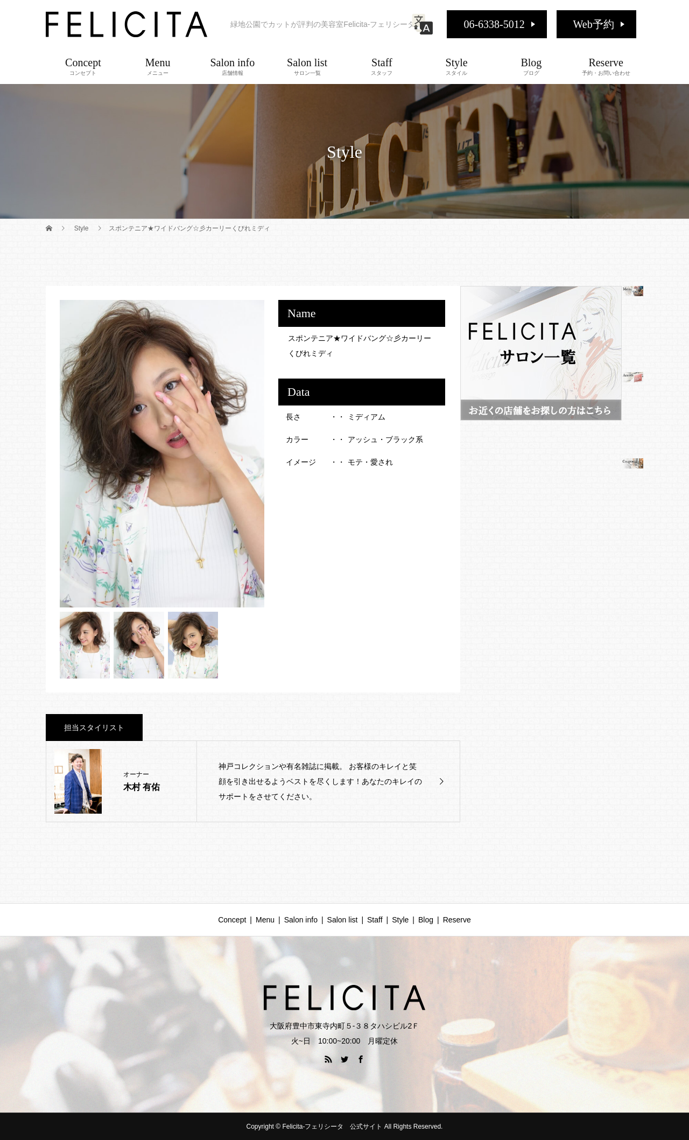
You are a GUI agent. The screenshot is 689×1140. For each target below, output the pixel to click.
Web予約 (593, 24)
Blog (532, 66)
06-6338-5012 (493, 24)
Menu (158, 66)
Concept (83, 66)
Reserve (606, 66)
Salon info (233, 66)
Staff (382, 66)
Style (457, 66)
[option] (162, 453)
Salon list (307, 66)
